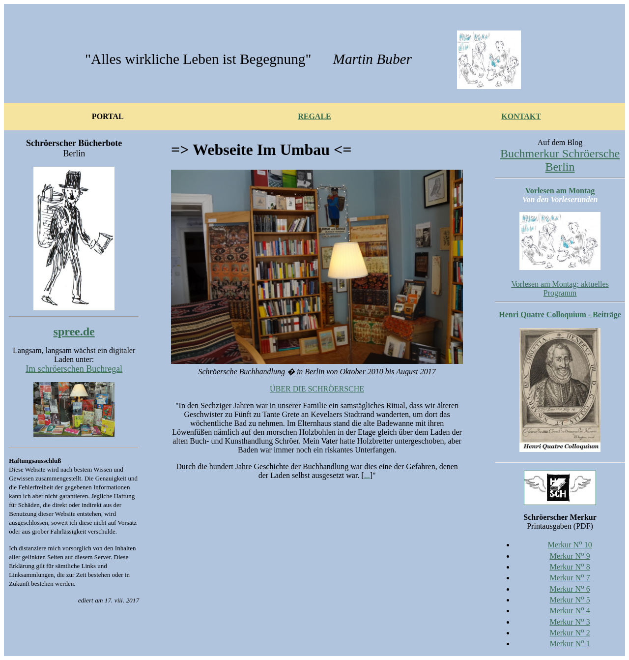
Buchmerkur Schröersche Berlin (560, 160)
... (367, 475)
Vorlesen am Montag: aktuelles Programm (559, 288)
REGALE (314, 116)
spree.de (74, 331)
